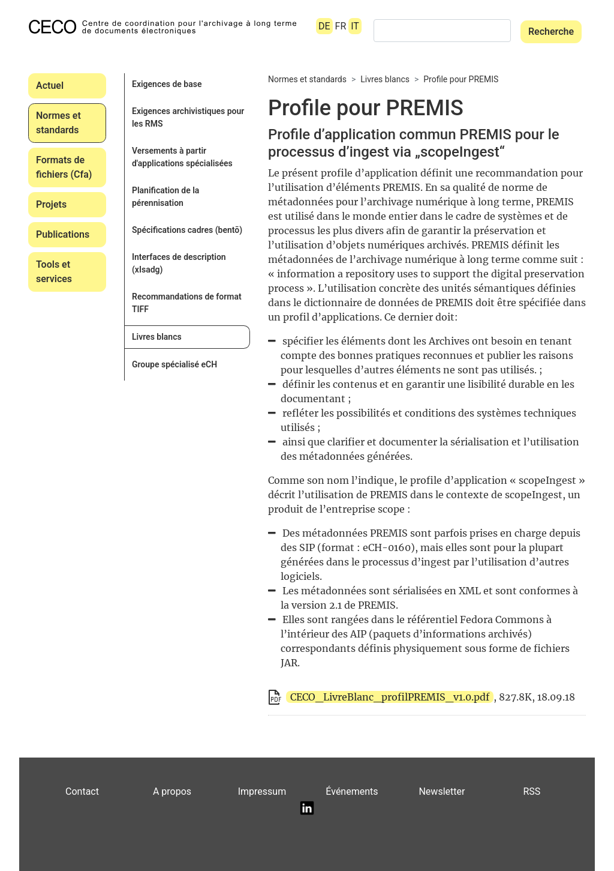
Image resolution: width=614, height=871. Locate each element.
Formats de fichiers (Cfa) (64, 167)
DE (324, 26)
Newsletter (442, 791)
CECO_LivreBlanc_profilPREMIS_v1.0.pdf (389, 697)
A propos (172, 791)
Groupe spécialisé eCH (174, 364)
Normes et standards (58, 123)
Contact (82, 791)
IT (355, 26)
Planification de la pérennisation (165, 196)
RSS (531, 791)
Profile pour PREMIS (460, 79)
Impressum (262, 791)
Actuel (50, 85)
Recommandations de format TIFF (187, 303)
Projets (51, 204)
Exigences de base (166, 84)
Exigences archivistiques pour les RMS (188, 117)
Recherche (551, 31)
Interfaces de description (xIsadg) (179, 263)
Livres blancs (157, 337)
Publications (62, 234)
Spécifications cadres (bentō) (187, 230)
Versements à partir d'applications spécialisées (182, 157)
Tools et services (54, 272)
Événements (352, 791)
